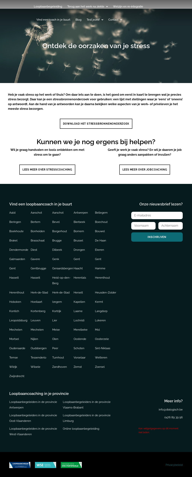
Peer (55, 347)
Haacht (78, 267)
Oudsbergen (39, 347)
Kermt (99, 300)
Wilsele (35, 365)
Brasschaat (38, 239)
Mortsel (14, 338)
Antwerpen (81, 211)
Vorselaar (79, 356)
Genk (55, 258)
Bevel (56, 221)
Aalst (12, 211)
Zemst (78, 365)
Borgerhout (59, 230)
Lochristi (79, 319)
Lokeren (100, 319)
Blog (78, 19)
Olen (55, 338)
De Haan (100, 239)
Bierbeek (79, 221)
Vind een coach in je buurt (53, 19)
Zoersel (100, 365)
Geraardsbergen (62, 267)
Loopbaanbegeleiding (48, 6)
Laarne (78, 310)
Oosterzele (102, 338)
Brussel (78, 239)
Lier (54, 319)
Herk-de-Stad (39, 291)
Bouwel (100, 230)
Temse (13, 356)
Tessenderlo (38, 356)
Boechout (101, 221)
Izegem (57, 300)
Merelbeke (81, 328)
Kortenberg (38, 310)
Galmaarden (17, 258)
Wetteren (101, 356)
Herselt (78, 291)
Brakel (13, 239)
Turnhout (58, 356)
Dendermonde (18, 248)
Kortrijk (56, 310)
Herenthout (102, 276)
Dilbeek (57, 248)
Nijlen (34, 338)
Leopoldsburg (18, 319)
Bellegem (101, 211)
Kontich (14, 310)
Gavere (35, 258)
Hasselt (14, 276)
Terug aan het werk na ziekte (87, 6)
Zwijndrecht (16, 375)
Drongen (79, 248)
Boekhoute (16, 230)
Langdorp (101, 310)
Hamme (100, 267)
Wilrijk (13, 365)
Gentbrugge (38, 267)
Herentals (80, 276)
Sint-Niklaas (102, 347)
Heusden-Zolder (105, 291)
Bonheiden (38, 230)
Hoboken (15, 300)
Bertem (35, 221)
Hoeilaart (36, 300)
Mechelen (15, 328)
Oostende (80, 338)
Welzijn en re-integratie (128, 6)
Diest (34, 248)
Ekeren (99, 248)
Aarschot (36, 211)
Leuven (36, 319)
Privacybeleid (174, 464)
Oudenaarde (17, 347)
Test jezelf (95, 20)
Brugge (57, 239)
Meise (56, 328)
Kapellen (79, 300)
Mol (97, 328)
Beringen (15, 221)
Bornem (79, 230)
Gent (77, 258)
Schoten (79, 347)
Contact (115, 20)
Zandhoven (59, 365)
